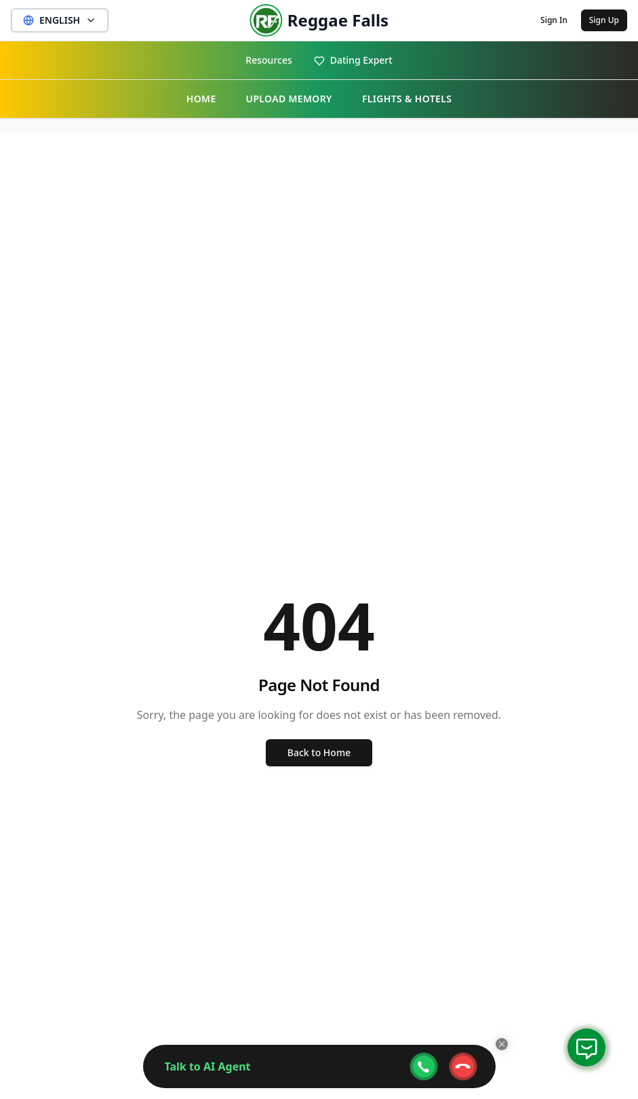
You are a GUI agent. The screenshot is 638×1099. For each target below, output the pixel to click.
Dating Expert (353, 60)
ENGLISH (59, 20)
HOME (201, 98)
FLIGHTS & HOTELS (407, 98)
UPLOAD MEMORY (289, 98)
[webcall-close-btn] (463, 1066)
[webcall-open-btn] (424, 1066)
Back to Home (319, 752)
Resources (268, 60)
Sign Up (604, 20)
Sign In (553, 20)
